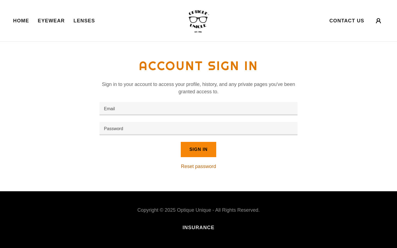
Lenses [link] (84, 20)
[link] (198, 20)
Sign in (199, 149)
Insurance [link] (198, 227)
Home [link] (21, 20)
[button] (378, 20)
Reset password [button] (198, 166)
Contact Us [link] (346, 20)
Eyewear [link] (51, 20)
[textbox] (198, 108)
